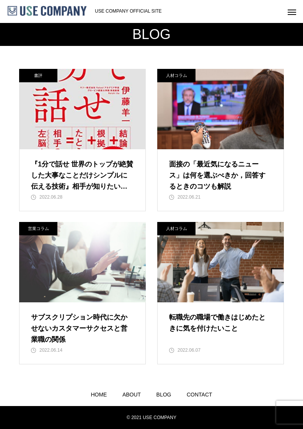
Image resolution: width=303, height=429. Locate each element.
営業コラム (38, 228)
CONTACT (199, 394)
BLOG (163, 394)
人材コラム (176, 75)
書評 (38, 75)
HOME (99, 394)
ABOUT (131, 394)
